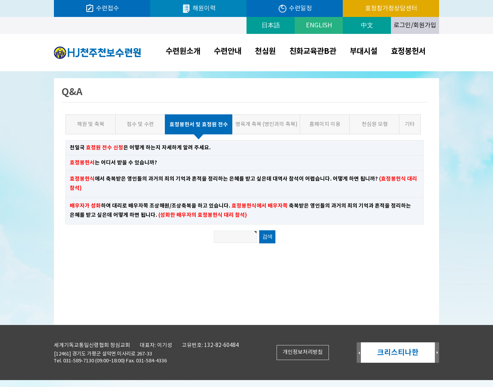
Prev (359, 353)
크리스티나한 (398, 352)
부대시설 (363, 51)
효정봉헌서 (408, 51)
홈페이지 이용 (324, 124)
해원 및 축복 (90, 124)
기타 (410, 124)
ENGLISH (319, 25)
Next (437, 353)
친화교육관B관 (312, 51)
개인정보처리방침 (303, 352)
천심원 (265, 51)
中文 (367, 25)
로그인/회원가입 (415, 25)
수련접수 (102, 8)
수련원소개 (183, 51)
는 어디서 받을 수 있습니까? (113, 162)
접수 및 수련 (140, 124)
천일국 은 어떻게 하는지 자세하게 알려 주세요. (140, 147)
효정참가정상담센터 (391, 8)
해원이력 (198, 8)
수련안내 (227, 51)
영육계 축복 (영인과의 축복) (266, 124)
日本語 (271, 25)
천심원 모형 (375, 124)
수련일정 (295, 8)
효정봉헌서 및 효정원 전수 (196, 121)
